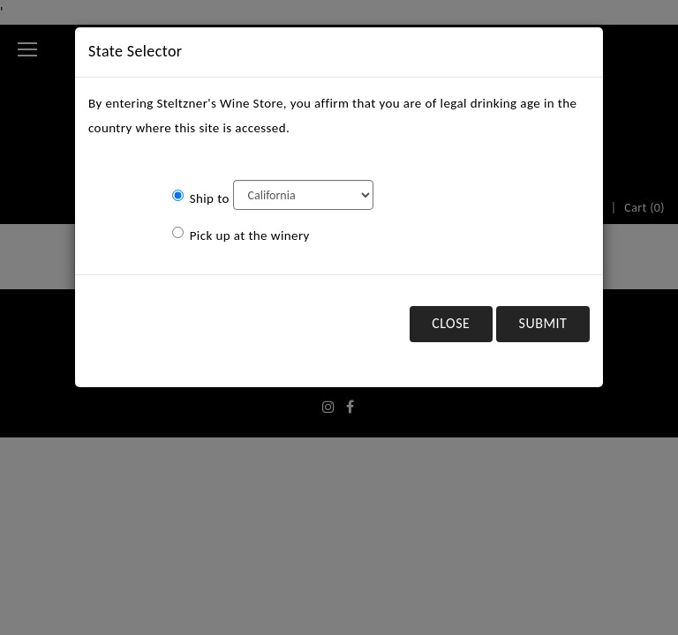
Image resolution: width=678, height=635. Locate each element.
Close (451, 323)
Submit (543, 323)
